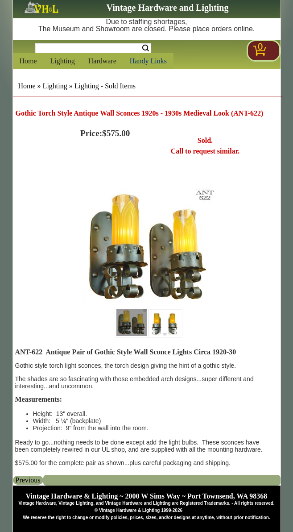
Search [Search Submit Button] (145, 48)
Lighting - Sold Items (105, 86)
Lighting (62, 61)
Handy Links (148, 61)
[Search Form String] (93, 48)
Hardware (102, 61)
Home (28, 61)
